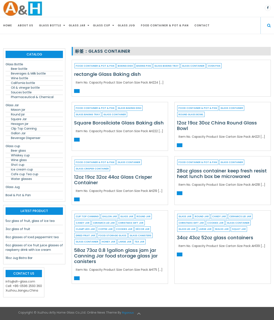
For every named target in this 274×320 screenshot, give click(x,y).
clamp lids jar (85, 229)
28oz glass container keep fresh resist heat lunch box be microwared (222, 173)
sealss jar (222, 229)
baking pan (143, 65)
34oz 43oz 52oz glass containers (215, 237)
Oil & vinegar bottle (25, 87)
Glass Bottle (50, 25)
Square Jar (19, 119)
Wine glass (19, 160)
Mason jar (18, 110)
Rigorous (128, 312)
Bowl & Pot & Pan (18, 195)
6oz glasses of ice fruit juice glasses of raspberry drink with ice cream (34, 247)
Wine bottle (19, 78)
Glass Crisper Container (92, 168)
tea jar (139, 241)
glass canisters (140, 235)
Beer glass (18, 150)
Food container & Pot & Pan (165, 25)
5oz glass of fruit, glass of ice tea (30, 221)
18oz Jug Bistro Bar (19, 258)
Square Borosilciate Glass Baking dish (119, 123)
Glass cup (101, 25)
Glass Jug (126, 25)
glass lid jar (187, 229)
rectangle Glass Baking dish (107, 74)
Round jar (143, 216)
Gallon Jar (109, 216)
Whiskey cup (20, 155)
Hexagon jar (19, 124)
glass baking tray (166, 65)
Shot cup (17, 165)
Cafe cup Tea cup (24, 174)
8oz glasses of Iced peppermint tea (32, 237)
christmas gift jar (130, 222)
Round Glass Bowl (191, 114)
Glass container (193, 65)
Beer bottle (19, 69)
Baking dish (125, 65)
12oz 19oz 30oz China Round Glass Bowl (217, 126)
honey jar (108, 241)
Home (7, 25)
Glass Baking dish (129, 108)
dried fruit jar (85, 235)
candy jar (82, 222)
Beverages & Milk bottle (28, 73)
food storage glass (112, 235)
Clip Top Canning (87, 216)
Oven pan (214, 65)
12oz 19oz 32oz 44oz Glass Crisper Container (113, 180)
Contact (202, 25)
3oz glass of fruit (18, 229)
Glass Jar (77, 25)
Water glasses (21, 179)
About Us (25, 25)
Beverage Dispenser (25, 138)
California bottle (23, 83)
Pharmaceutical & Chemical (32, 97)
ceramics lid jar (104, 222)
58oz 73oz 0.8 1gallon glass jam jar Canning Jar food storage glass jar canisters (116, 256)
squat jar (239, 229)
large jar (125, 241)
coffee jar (105, 229)
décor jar (142, 229)
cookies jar (124, 229)
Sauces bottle (21, 92)
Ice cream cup (22, 169)
